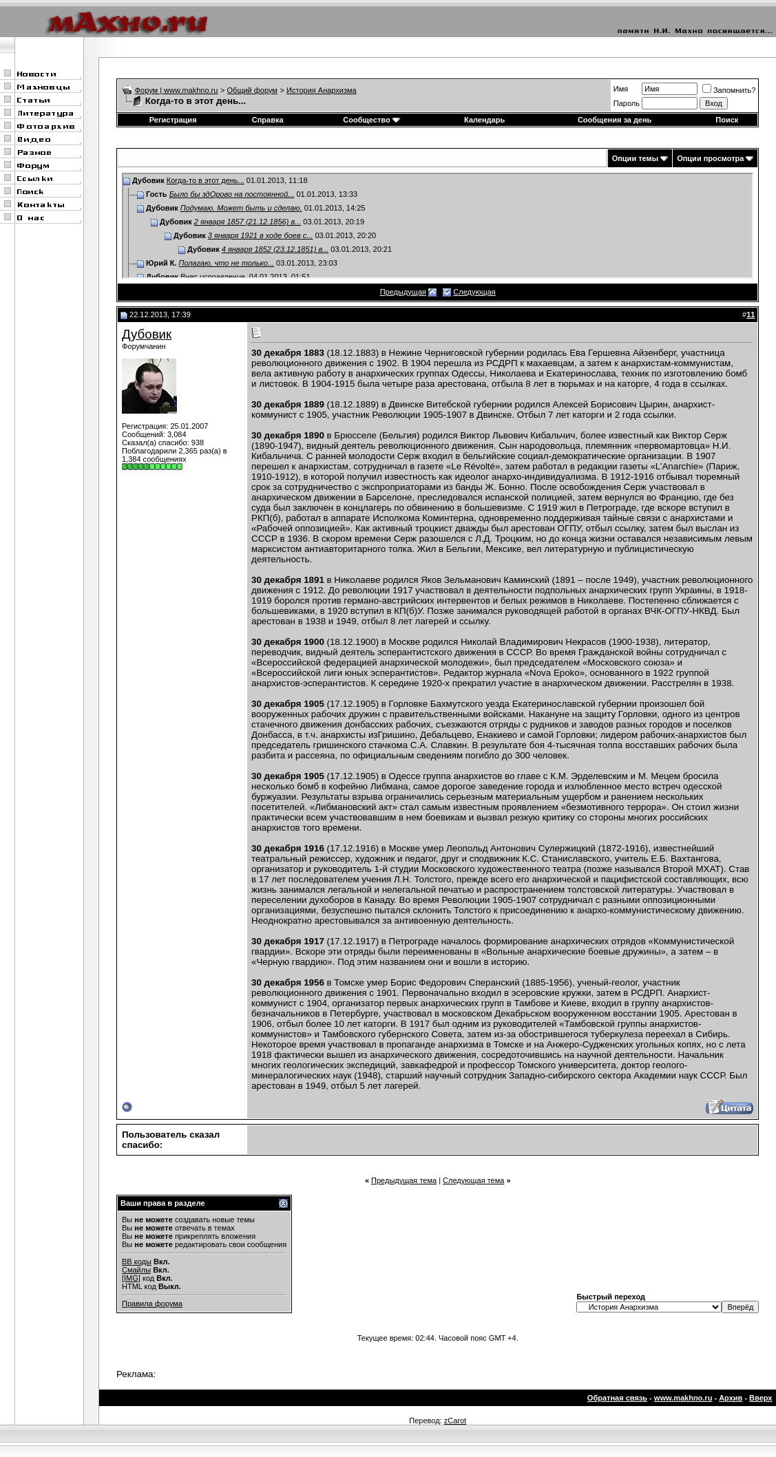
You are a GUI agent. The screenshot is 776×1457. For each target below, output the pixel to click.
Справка (268, 120)
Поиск (726, 120)
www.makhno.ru (683, 1398)
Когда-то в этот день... (205, 180)
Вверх (760, 1398)
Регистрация (173, 120)
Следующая (474, 292)
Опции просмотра (710, 158)
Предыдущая (403, 292)
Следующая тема (473, 1180)
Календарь (484, 120)
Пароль (627, 103)
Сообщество (371, 120)
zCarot (455, 1420)
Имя (621, 89)
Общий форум (252, 90)
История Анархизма (321, 90)
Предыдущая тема (404, 1180)
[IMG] (131, 1278)
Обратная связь (617, 1398)
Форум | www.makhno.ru (176, 90)
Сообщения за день (614, 120)
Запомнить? (729, 90)
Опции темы (635, 158)
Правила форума (152, 1303)
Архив (730, 1398)
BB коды (136, 1261)
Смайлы (136, 1270)
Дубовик (146, 334)
